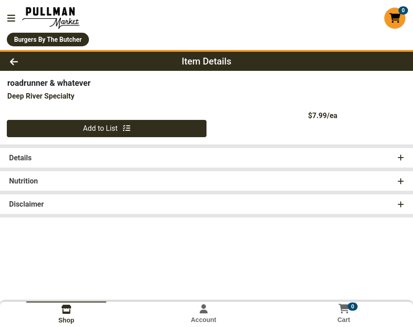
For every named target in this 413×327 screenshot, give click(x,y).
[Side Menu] (11, 18)
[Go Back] (57, 61)
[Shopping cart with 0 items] (395, 18)
